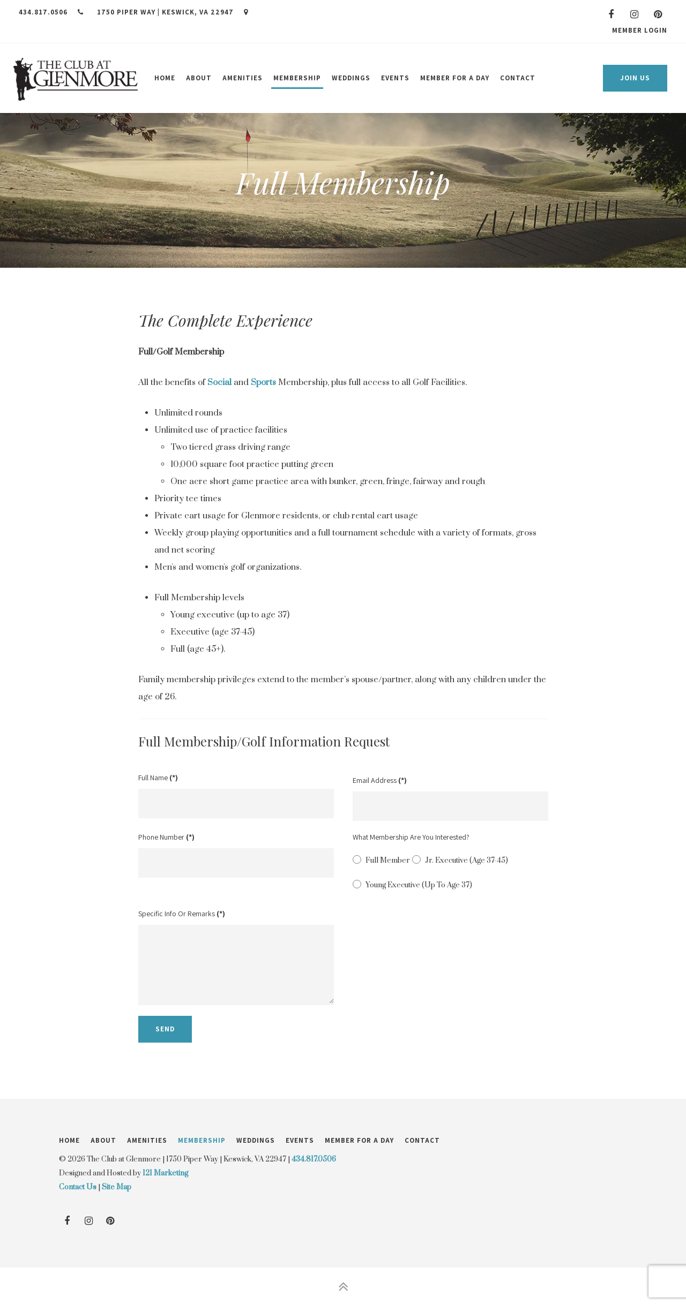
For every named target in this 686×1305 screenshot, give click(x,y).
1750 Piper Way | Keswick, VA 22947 (172, 12)
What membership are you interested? (411, 837)
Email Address (380, 780)
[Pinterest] (658, 14)
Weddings (351, 77)
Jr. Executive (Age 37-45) (460, 860)
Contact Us (77, 1187)
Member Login (639, 30)
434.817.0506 (51, 12)
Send (165, 1029)
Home (164, 77)
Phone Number (166, 837)
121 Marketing (165, 1173)
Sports (263, 382)
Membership (297, 77)
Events (395, 77)
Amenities (242, 77)
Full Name (158, 777)
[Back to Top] (343, 1286)
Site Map (116, 1187)
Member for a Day (454, 77)
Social (219, 382)
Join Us (635, 77)
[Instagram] (634, 14)
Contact (517, 77)
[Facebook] (611, 14)
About (199, 77)
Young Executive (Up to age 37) (412, 884)
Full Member (381, 860)
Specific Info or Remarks (181, 913)
